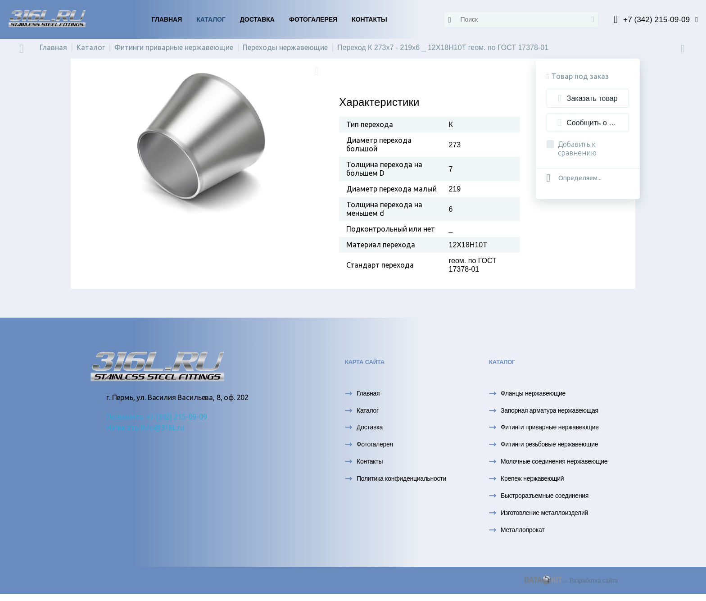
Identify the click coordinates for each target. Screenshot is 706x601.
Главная (166, 19)
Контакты (369, 19)
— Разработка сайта (571, 582)
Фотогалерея (313, 19)
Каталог (211, 19)
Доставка (257, 19)
